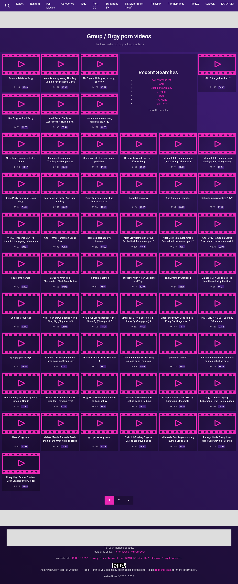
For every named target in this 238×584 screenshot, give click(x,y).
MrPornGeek (138, 549)
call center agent (161, 80)
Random (35, 3)
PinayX (195, 3)
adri (161, 84)
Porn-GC (96, 5)
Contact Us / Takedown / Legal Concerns (157, 556)
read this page (163, 567)
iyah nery (161, 103)
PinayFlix (156, 3)
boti (161, 95)
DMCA (128, 556)
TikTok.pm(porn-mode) (134, 5)
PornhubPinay (176, 3)
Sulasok (210, 3)
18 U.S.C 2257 (80, 556)
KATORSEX (227, 3)
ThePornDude (121, 549)
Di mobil (161, 91)
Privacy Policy (98, 556)
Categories (67, 3)
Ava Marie (161, 99)
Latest (19, 3)
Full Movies (50, 5)
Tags (83, 3)
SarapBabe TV (112, 5)
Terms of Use (115, 556)
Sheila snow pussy (161, 87)
